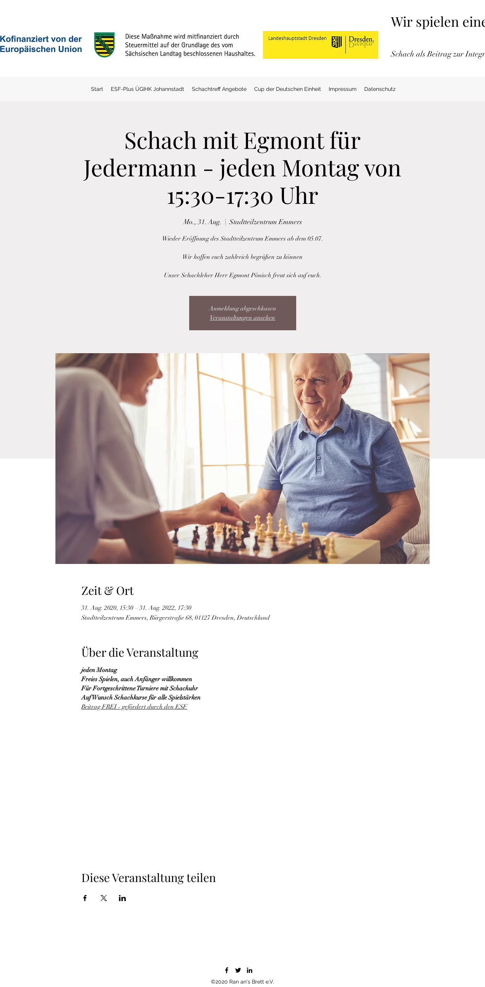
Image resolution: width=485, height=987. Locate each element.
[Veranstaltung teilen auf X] (103, 898)
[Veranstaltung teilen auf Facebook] (85, 898)
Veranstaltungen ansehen (242, 317)
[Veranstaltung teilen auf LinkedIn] (122, 898)
